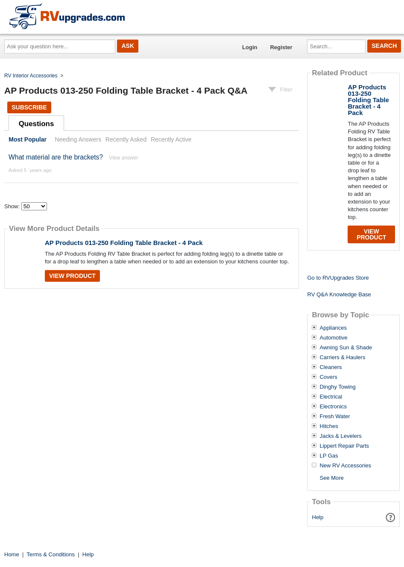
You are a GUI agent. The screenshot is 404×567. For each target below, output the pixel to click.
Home (11, 554)
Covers (328, 377)
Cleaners (330, 367)
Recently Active (171, 139)
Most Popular (28, 139)
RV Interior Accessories (31, 76)
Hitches (328, 426)
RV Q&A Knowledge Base (339, 294)
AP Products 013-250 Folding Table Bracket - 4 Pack (124, 242)
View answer (123, 158)
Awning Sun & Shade (345, 348)
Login (249, 47)
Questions (36, 124)
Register (281, 47)
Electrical (330, 397)
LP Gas (328, 456)
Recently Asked (125, 139)
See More (331, 478)
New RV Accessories (345, 466)
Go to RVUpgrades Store (338, 278)
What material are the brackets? (56, 157)
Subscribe (29, 107)
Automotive (333, 338)
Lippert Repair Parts (344, 446)
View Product (72, 275)
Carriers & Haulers (342, 357)
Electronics (333, 407)
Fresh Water (334, 416)
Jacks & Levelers (340, 436)
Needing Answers (78, 139)
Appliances (333, 328)
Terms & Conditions (50, 554)
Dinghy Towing (337, 387)
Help (318, 517)
